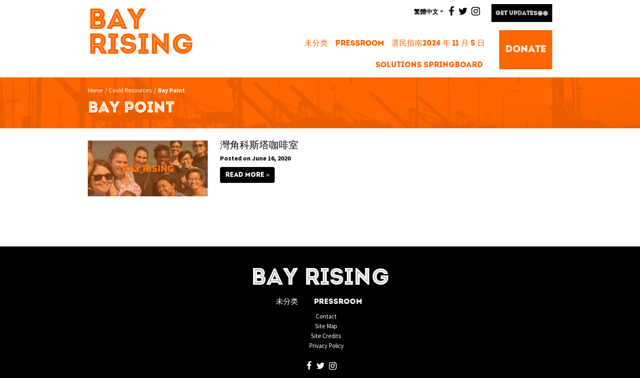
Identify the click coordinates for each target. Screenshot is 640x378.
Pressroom (359, 44)
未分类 (316, 44)
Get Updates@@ (522, 14)
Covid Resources (130, 90)
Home (95, 90)
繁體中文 (426, 11)
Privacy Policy (326, 345)
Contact (326, 316)
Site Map (326, 326)
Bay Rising (141, 33)
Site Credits (326, 336)
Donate (525, 50)
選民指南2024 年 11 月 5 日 (438, 44)
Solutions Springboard (429, 65)
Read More (244, 175)
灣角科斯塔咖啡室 (259, 146)
